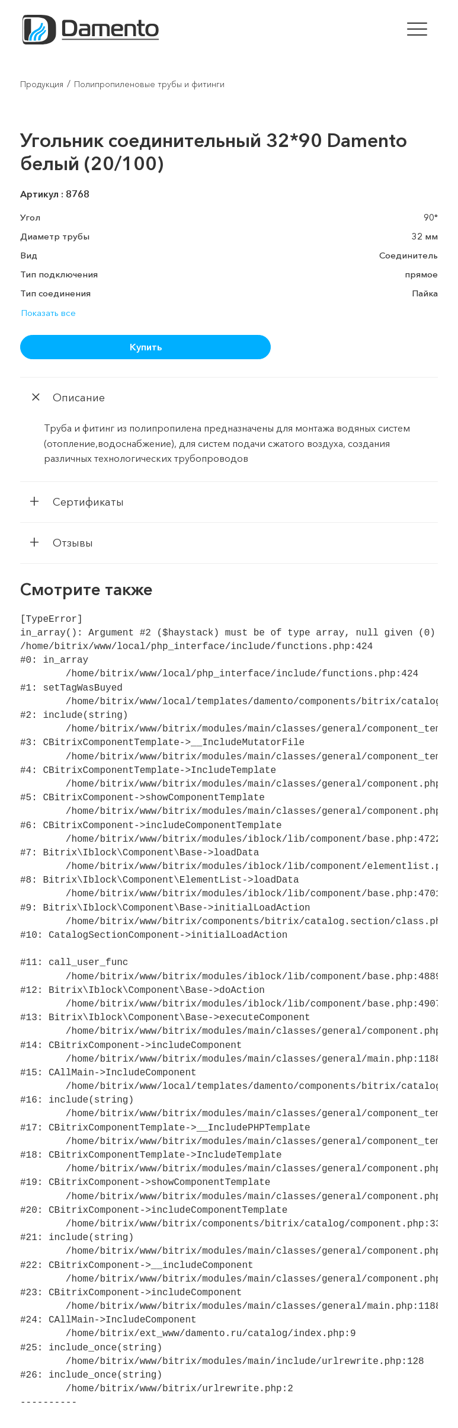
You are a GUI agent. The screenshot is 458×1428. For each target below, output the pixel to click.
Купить (146, 347)
